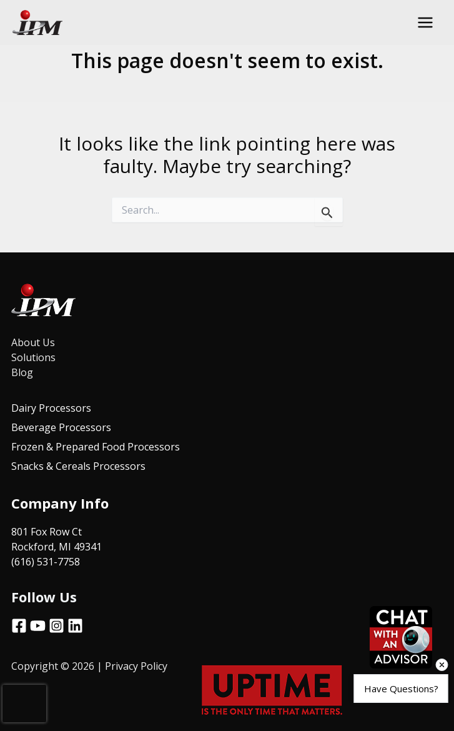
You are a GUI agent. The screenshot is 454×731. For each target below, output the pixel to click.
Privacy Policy (137, 663)
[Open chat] (401, 637)
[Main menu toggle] (425, 22)
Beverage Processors (61, 427)
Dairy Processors (51, 408)
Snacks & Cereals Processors (78, 464)
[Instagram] (56, 622)
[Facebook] (19, 622)
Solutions (33, 357)
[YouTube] (38, 622)
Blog (22, 372)
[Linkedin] (75, 622)
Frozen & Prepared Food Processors (95, 445)
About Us (33, 342)
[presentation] (24, 703)
